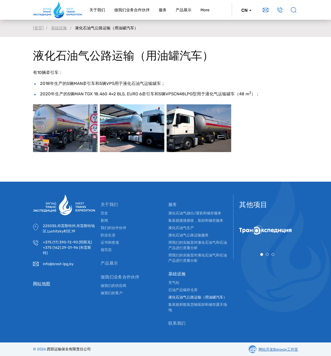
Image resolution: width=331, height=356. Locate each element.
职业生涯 (108, 235)
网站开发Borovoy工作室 (278, 349)
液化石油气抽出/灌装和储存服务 (194, 213)
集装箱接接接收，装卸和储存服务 (195, 220)
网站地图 (41, 283)
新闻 (104, 220)
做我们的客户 (112, 293)
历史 (104, 213)
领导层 (106, 250)
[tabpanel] (267, 230)
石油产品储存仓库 (183, 290)
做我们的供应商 (113, 286)
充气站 (173, 282)
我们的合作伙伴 (113, 228)
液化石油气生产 (181, 228)
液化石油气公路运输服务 (188, 235)
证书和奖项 (110, 242)
